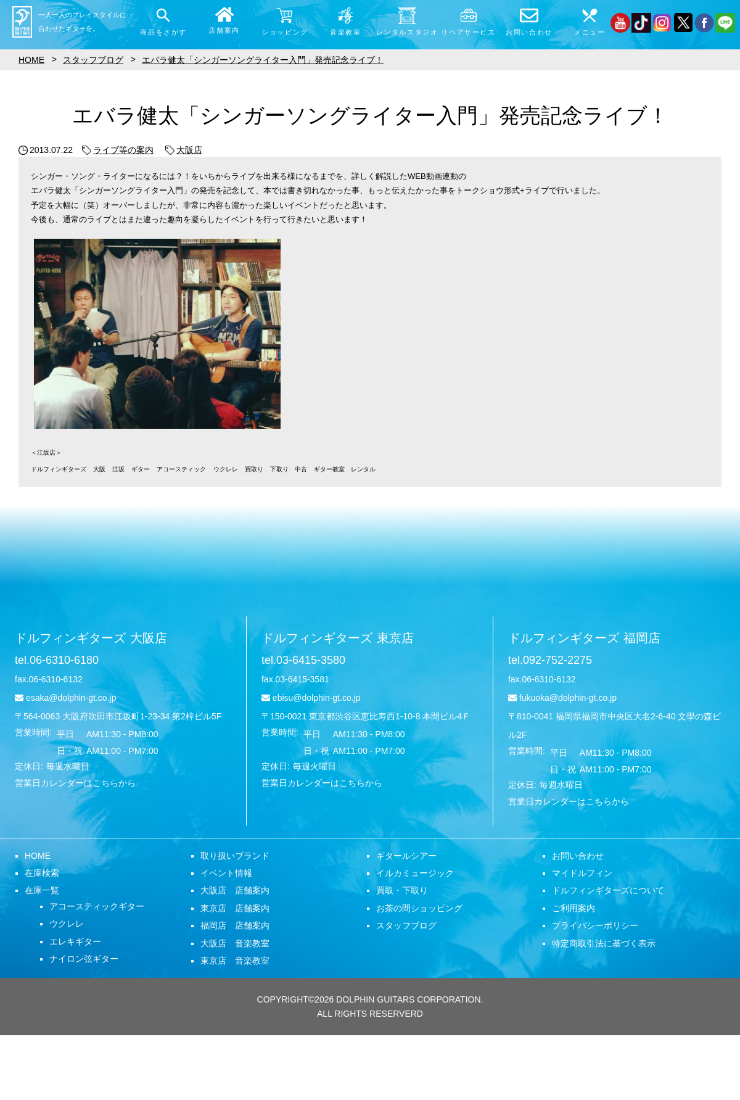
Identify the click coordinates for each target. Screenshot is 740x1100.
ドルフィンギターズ (91, 638)
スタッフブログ (406, 925)
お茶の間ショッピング (419, 908)
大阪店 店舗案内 (234, 890)
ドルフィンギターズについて (608, 890)
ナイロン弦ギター (83, 959)
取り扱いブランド (234, 856)
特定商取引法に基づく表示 (604, 943)
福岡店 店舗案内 (234, 925)
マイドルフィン (582, 873)
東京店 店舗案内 (234, 908)
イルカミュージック (415, 873)
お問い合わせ (578, 856)
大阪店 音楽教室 (234, 943)
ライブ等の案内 (118, 150)
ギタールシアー (406, 856)
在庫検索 (42, 873)
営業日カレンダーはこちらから (75, 783)
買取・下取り (402, 890)
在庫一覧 (42, 890)
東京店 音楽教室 (234, 961)
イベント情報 (226, 873)
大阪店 (183, 150)
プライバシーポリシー (595, 925)
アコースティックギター (96, 906)
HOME (38, 856)
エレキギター (75, 941)
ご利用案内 (573, 908)
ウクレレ (66, 923)
